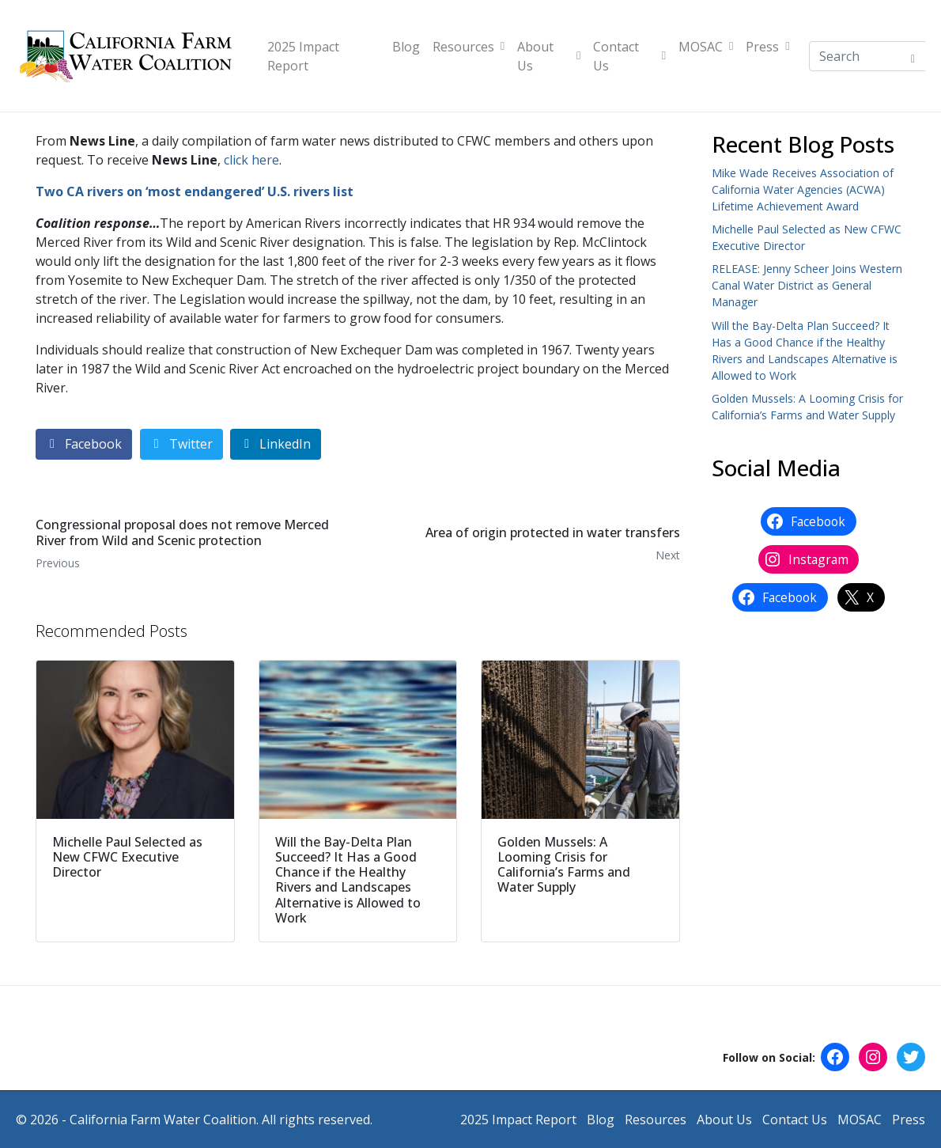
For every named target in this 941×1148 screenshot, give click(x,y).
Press (767, 46)
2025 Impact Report (303, 56)
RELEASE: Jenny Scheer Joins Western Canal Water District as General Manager (807, 285)
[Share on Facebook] (84, 444)
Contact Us (629, 56)
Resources (469, 46)
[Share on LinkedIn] (275, 444)
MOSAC (705, 46)
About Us (548, 56)
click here (251, 160)
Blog (406, 46)
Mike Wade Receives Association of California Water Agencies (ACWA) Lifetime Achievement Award (803, 189)
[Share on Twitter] (181, 444)
